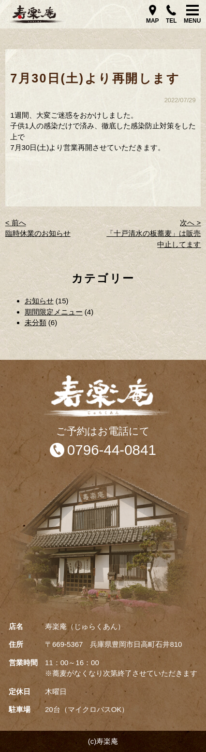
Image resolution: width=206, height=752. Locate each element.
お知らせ (39, 301)
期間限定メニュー (54, 312)
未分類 (35, 322)
